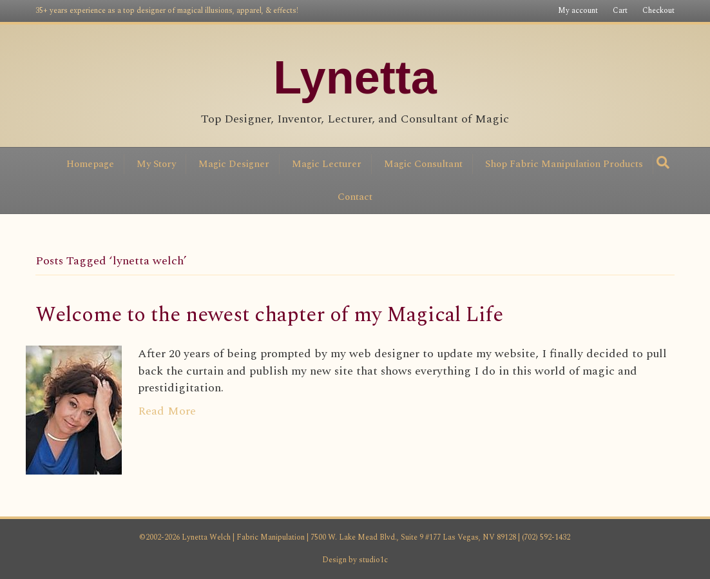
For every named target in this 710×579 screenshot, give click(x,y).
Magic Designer (233, 164)
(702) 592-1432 (545, 537)
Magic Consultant (423, 164)
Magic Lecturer (326, 164)
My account (578, 11)
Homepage (90, 164)
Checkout (658, 11)
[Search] (663, 162)
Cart (620, 11)
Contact (355, 197)
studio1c (373, 560)
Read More (167, 411)
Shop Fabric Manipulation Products (564, 164)
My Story (156, 164)
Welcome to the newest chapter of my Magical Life (269, 315)
